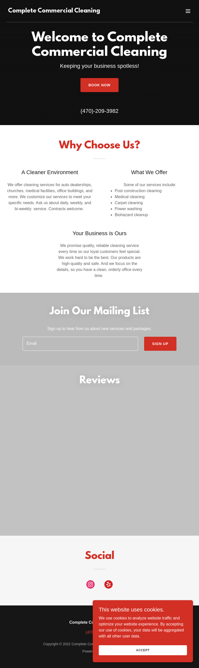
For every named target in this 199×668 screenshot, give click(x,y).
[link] (54, 11)
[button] (188, 11)
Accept (143, 660)
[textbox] (80, 344)
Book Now (99, 85)
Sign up (160, 344)
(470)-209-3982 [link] (99, 111)
